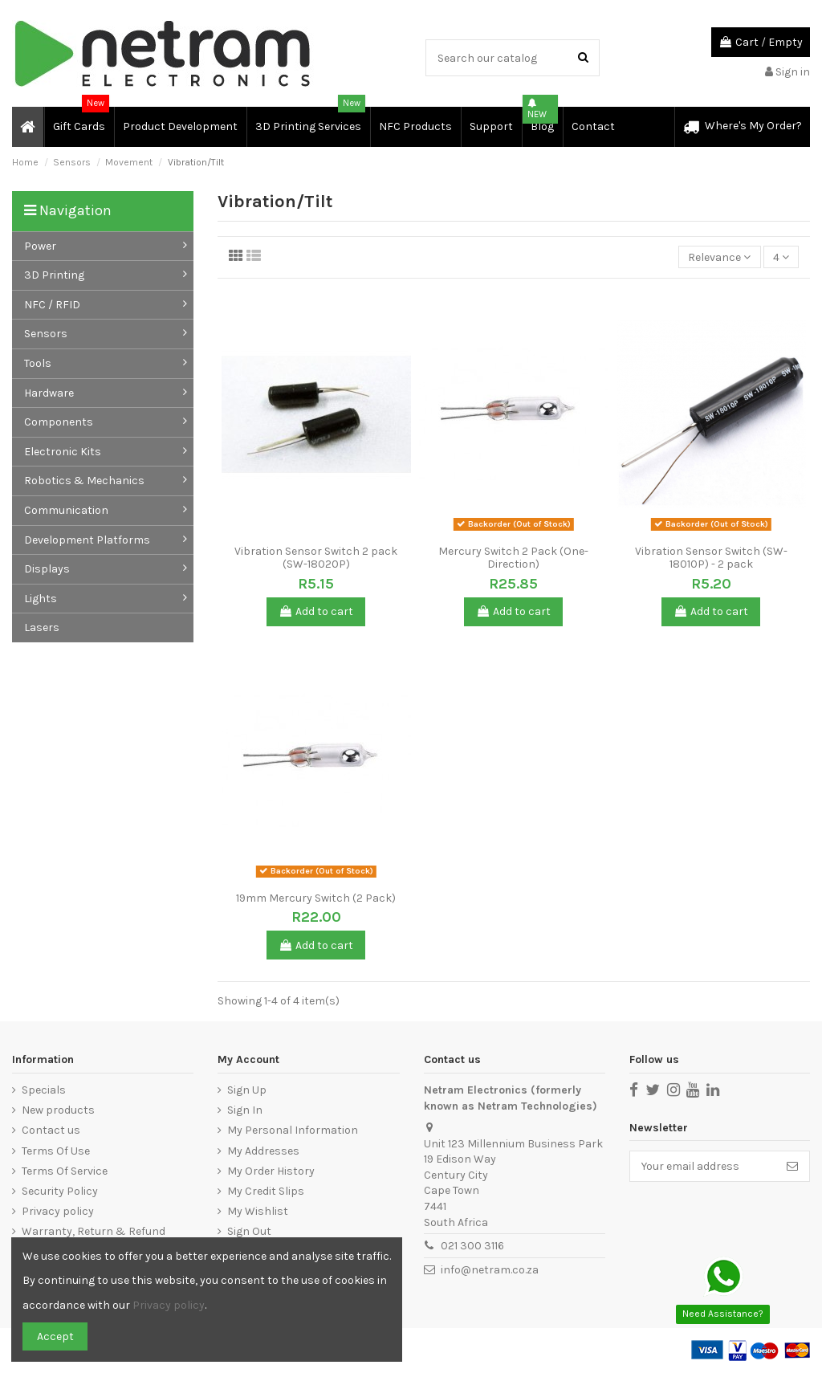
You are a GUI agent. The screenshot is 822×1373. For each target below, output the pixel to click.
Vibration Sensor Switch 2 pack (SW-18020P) (315, 558)
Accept (55, 1336)
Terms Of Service (65, 1171)
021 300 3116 (472, 1246)
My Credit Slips (265, 1191)
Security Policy (60, 1191)
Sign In (244, 1110)
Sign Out (249, 1231)
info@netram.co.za (490, 1270)
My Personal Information (292, 1130)
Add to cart (316, 611)
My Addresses (263, 1151)
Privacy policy (58, 1211)
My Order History (271, 1171)
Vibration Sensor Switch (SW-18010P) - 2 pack (711, 558)
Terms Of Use (56, 1151)
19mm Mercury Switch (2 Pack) (316, 898)
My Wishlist (257, 1211)
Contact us (51, 1130)
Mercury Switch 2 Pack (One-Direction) (513, 558)
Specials (44, 1090)
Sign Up (247, 1090)
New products (58, 1110)
